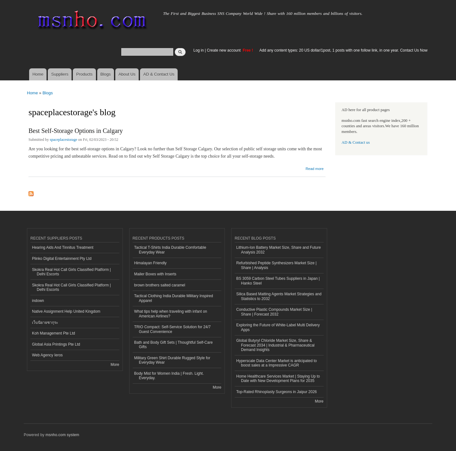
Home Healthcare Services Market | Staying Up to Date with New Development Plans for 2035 (278, 378)
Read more (315, 168)
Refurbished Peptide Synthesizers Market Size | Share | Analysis (276, 265)
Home (37, 74)
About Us (126, 74)
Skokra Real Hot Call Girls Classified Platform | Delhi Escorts (71, 271)
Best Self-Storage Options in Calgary (75, 130)
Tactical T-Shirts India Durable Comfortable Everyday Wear (170, 249)
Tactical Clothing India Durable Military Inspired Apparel (173, 298)
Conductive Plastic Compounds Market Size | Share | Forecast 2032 (274, 311)
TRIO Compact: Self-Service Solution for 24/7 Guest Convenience (172, 329)
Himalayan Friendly (150, 263)
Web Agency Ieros (47, 355)
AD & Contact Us (158, 74)
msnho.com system (62, 435)
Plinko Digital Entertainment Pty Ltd (62, 258)
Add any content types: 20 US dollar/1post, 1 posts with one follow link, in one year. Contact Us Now (343, 50)
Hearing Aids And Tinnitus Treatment (62, 247)
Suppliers (59, 74)
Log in (198, 50)
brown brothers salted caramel (159, 285)
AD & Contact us (356, 142)
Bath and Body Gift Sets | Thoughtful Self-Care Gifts (173, 344)
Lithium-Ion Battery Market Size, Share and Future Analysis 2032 (278, 249)
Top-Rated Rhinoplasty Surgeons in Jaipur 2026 (276, 392)
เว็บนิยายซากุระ (45, 322)
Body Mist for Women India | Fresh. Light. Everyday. (169, 375)
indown (38, 300)
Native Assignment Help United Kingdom (66, 311)
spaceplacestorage (63, 139)
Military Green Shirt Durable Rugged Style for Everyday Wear (172, 360)
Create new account (224, 50)
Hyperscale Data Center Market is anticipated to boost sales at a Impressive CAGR (276, 363)
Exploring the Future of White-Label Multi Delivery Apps (278, 327)
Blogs (105, 74)
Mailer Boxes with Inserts (155, 274)
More (115, 364)
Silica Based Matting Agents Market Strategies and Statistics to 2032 (278, 296)
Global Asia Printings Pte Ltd (56, 344)
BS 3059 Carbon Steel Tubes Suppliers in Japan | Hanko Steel (278, 280)
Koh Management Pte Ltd (53, 333)
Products (84, 74)
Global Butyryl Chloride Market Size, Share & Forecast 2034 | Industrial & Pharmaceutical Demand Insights (275, 345)
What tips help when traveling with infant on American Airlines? (170, 313)
